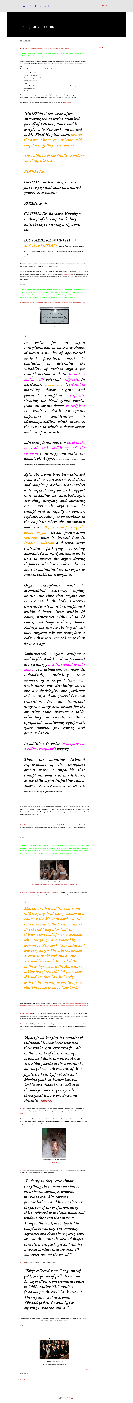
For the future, (24, 824)
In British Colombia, (25, 1013)
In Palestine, (23, 1108)
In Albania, (23, 1024)
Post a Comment (25, 1380)
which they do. (67, 102)
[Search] (104, 5)
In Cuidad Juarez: (24, 892)
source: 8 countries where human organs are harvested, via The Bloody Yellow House (54, 884)
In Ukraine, (23, 1170)
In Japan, (22, 1262)
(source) (46, 1100)
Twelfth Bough (34, 6)
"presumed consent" (68, 274)
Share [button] (101, 48)
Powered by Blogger (66, 1398)
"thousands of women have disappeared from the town (43, 892)
